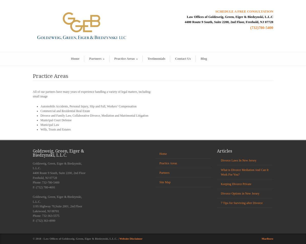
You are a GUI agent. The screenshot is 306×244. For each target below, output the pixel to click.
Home (75, 58)
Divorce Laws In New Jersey (238, 160)
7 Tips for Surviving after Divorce (242, 203)
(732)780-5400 (261, 28)
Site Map (165, 182)
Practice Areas (126, 58)
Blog (204, 58)
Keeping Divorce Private (236, 184)
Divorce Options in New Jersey (240, 193)
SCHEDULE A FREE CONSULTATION (244, 11)
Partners (96, 58)
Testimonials (157, 58)
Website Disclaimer (131, 238)
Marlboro (267, 238)
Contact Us (183, 58)
